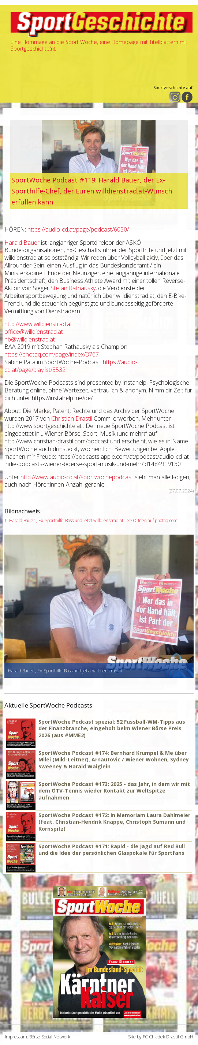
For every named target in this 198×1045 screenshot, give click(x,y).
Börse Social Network (49, 1037)
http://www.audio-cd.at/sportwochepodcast (76, 477)
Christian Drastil (71, 418)
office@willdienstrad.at (33, 332)
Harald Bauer (22, 243)
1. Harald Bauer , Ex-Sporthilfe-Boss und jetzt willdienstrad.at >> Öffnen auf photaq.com (91, 520)
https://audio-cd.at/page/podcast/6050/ (78, 229)
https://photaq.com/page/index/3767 (51, 354)
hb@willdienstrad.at (29, 339)
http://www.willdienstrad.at (38, 324)
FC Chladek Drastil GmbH (168, 1037)
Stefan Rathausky (73, 288)
